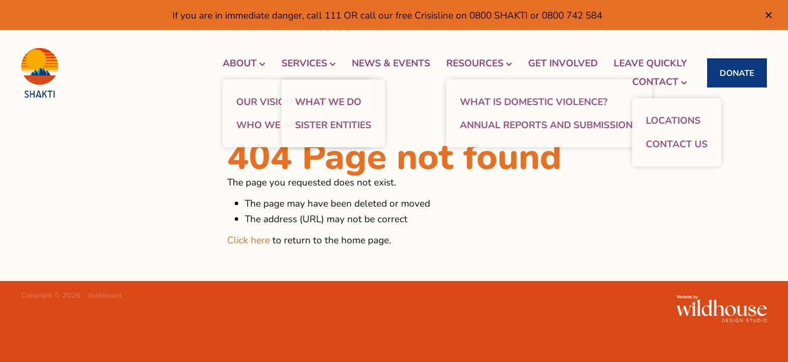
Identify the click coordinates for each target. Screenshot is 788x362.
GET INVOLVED (563, 62)
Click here (248, 239)
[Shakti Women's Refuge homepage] (95, 73)
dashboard (104, 295)
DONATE (737, 72)
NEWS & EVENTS (391, 62)
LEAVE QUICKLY (650, 62)
